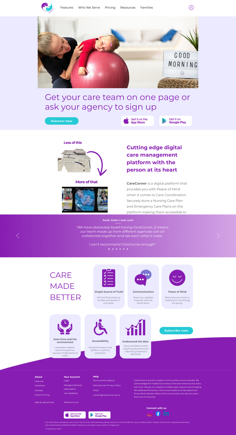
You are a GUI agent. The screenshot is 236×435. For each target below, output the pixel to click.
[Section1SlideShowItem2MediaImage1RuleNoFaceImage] (112, 249)
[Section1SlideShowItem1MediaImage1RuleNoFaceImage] (109, 249)
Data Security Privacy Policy (107, 385)
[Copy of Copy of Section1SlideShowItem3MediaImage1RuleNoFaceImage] (120, 249)
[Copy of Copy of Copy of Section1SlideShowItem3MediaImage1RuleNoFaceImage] (127, 249)
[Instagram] (150, 413)
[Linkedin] (166, 413)
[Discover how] (62, 121)
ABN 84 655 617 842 (44, 402)
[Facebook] (158, 413)
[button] (128, 7)
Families (39, 390)
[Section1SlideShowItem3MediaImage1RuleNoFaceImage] (116, 249)
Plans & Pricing (42, 395)
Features (39, 381)
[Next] (218, 236)
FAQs (95, 390)
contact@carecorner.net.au (106, 395)
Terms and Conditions (104, 380)
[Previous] (17, 236)
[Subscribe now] (176, 330)
